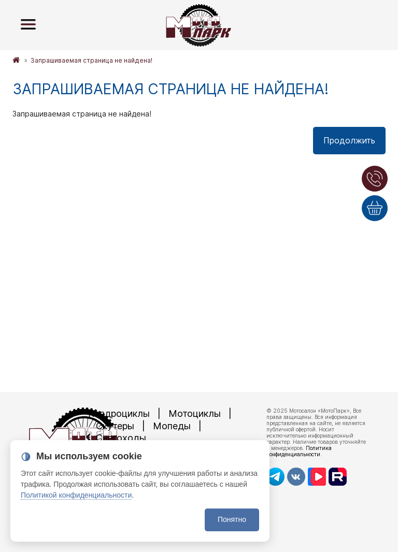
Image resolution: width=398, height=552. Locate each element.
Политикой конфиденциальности (76, 495)
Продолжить (349, 140)
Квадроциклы (119, 413)
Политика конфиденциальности (299, 451)
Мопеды (172, 425)
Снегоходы (121, 437)
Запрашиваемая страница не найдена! (91, 60)
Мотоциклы (194, 413)
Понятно (232, 519)
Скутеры (115, 425)
